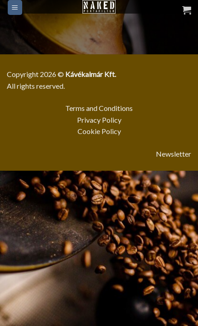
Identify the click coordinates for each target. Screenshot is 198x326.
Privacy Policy (99, 119)
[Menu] (15, 7)
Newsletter (173, 153)
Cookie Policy (99, 131)
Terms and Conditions (99, 108)
